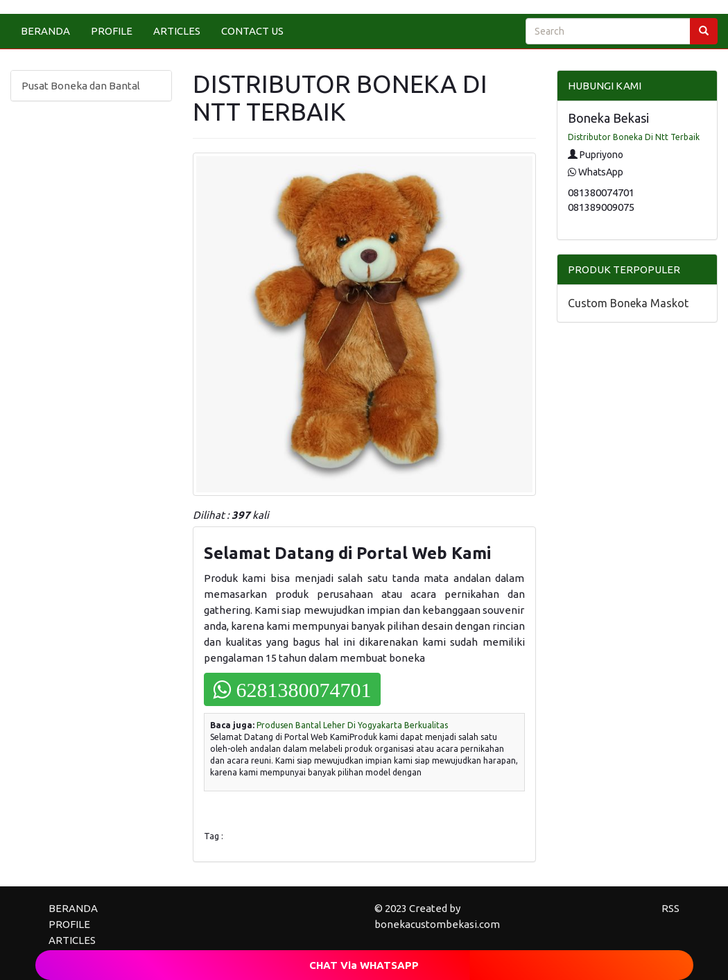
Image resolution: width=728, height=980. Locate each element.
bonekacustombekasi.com (437, 924)
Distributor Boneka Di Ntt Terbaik (634, 136)
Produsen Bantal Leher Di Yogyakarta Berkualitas (352, 725)
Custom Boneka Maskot (628, 303)
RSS (670, 908)
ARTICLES (176, 31)
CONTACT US (252, 31)
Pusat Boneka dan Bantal (80, 86)
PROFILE (111, 31)
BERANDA (45, 31)
